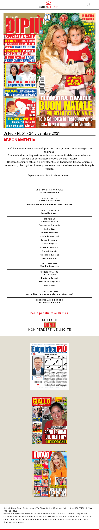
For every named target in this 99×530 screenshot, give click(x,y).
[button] (46, 124)
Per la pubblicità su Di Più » (49, 313)
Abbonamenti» (19, 140)
